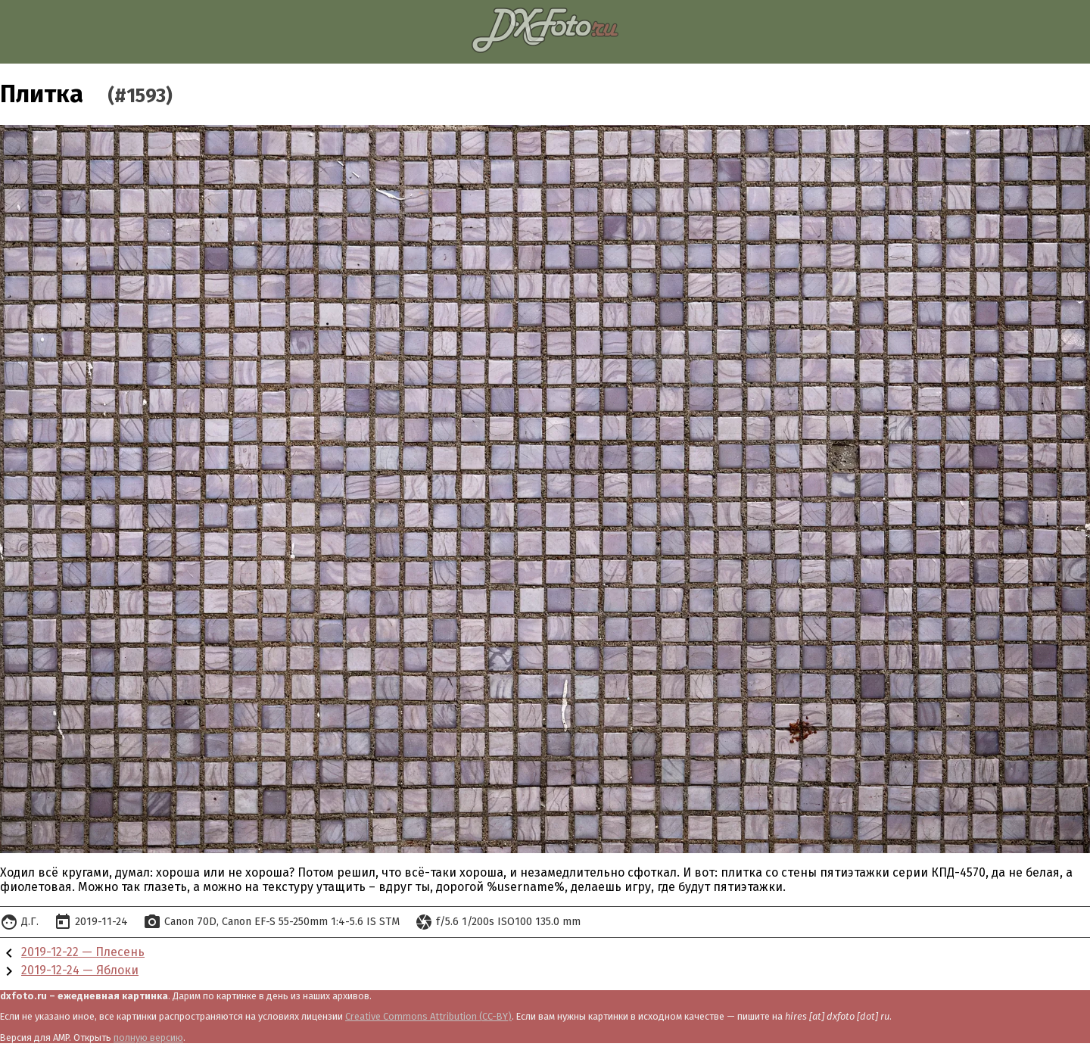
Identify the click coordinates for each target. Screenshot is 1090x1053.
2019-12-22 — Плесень (83, 952)
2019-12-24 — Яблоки (80, 970)
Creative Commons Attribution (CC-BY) (428, 1016)
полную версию (148, 1037)
